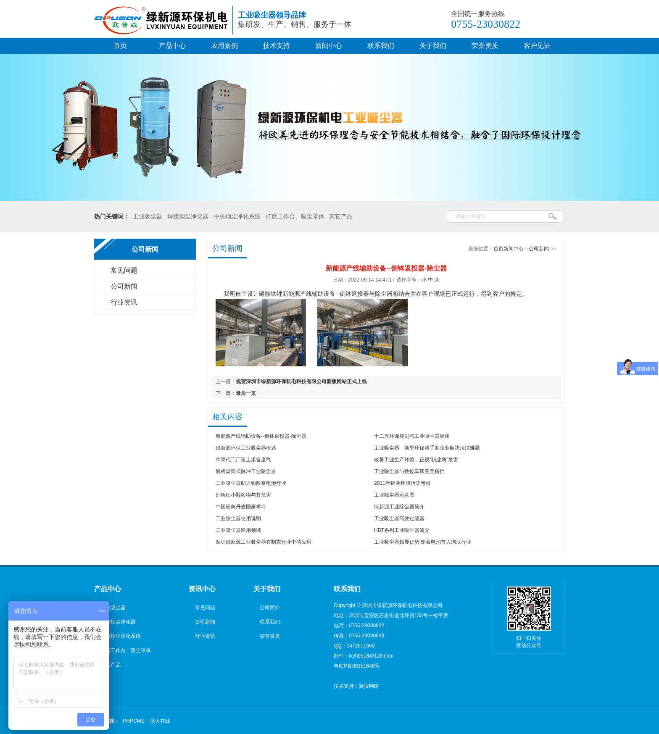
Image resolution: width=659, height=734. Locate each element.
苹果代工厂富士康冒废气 (243, 460)
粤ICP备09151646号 (357, 666)
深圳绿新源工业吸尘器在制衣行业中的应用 (263, 542)
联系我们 (380, 45)
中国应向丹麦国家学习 (241, 507)
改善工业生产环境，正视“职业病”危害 (416, 460)
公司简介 (270, 607)
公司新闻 (124, 286)
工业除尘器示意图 (394, 495)
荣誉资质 (485, 45)
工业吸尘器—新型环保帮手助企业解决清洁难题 (427, 448)
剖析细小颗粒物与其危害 (243, 495)
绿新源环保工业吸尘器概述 (246, 448)
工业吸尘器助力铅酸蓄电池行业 (251, 483)
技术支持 (276, 45)
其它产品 (341, 216)
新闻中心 (328, 45)
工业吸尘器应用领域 (238, 530)
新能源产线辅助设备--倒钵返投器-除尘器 (261, 436)
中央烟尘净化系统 (237, 216)
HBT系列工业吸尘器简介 (402, 530)
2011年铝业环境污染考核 (402, 483)
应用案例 (224, 45)
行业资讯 (124, 302)
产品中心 (172, 45)
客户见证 (537, 45)
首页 (120, 45)
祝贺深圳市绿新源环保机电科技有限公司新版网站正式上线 (301, 381)
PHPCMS (133, 721)
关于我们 (432, 45)
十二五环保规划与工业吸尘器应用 (412, 436)
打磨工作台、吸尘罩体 (295, 216)
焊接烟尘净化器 (187, 216)
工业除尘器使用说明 (238, 518)
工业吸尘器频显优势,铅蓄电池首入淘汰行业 (422, 542)
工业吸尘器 (147, 216)
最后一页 (246, 393)
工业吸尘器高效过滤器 (399, 518)
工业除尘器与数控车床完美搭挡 (409, 471)
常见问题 (124, 270)
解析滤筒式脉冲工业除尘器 (246, 471)
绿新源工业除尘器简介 (399, 507)
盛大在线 (160, 721)
